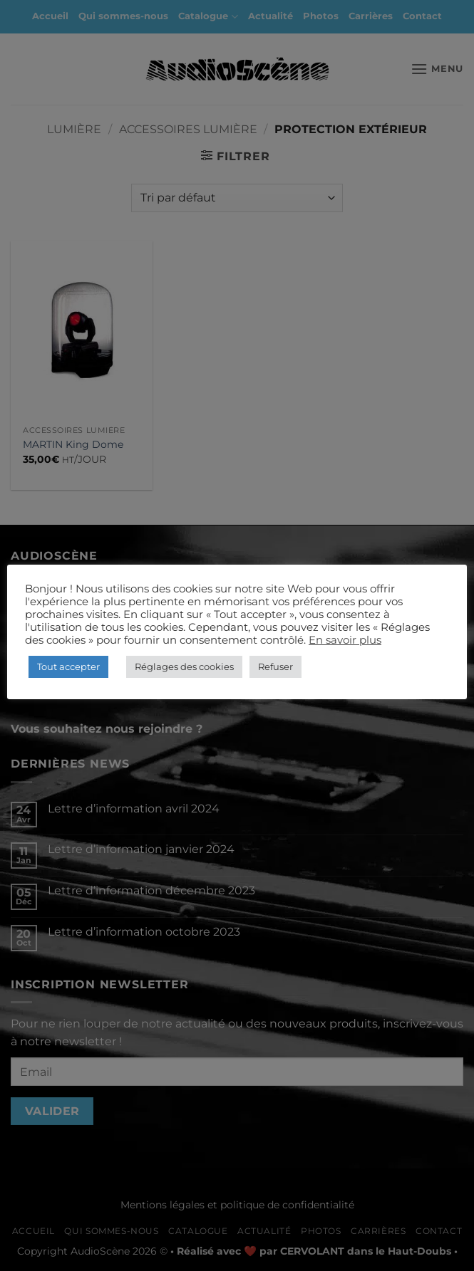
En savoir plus (345, 640)
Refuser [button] (275, 666)
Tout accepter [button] (68, 666)
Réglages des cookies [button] (184, 666)
